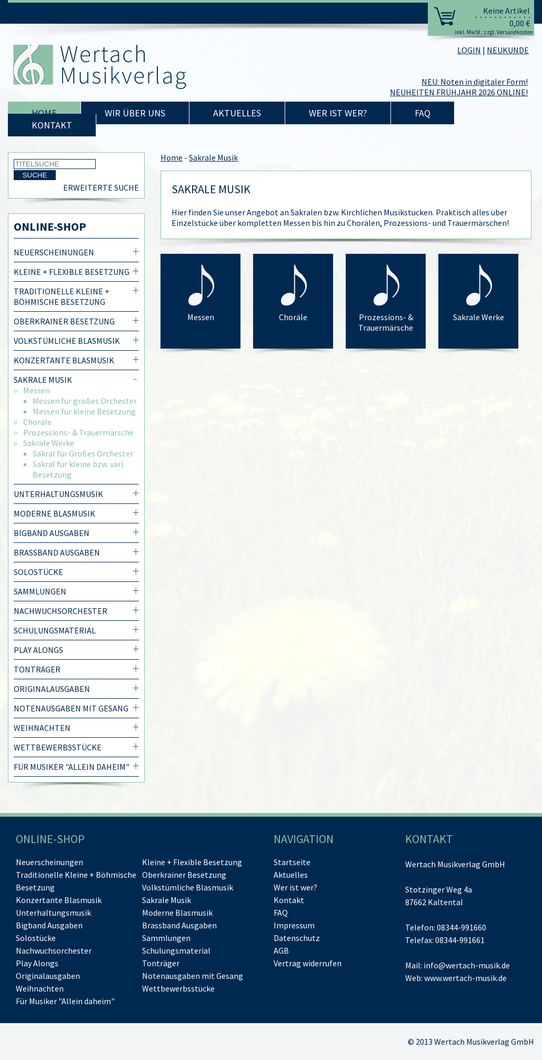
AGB (281, 950)
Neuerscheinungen (54, 252)
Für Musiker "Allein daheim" (71, 766)
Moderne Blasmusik (54, 513)
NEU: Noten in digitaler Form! (474, 81)
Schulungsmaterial (55, 630)
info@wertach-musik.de (467, 965)
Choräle (37, 422)
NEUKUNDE (508, 50)
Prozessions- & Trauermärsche (78, 432)
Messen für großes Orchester (85, 400)
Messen (36, 390)
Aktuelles (237, 113)
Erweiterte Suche (101, 187)
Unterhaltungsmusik (58, 494)
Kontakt (52, 125)
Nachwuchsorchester (60, 611)
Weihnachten (42, 727)
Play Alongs (38, 650)
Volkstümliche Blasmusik (67, 340)
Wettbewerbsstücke (58, 747)
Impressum (294, 925)
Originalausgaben (52, 688)
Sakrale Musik (43, 379)
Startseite (292, 862)
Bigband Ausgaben (51, 533)
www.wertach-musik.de (465, 978)
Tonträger (37, 669)
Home (44, 113)
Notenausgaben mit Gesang (71, 708)
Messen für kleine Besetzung (84, 411)
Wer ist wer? (338, 113)
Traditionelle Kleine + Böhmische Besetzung (61, 296)
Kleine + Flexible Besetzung (71, 271)
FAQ (422, 113)
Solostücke (38, 572)
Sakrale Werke (48, 443)
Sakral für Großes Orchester (83, 453)
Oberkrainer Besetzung (64, 321)
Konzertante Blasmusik (64, 360)
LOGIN (469, 50)
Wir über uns (135, 113)
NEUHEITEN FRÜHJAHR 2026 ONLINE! (459, 92)
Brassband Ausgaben (57, 552)
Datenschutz (297, 938)
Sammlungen (40, 591)
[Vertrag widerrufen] (308, 963)
